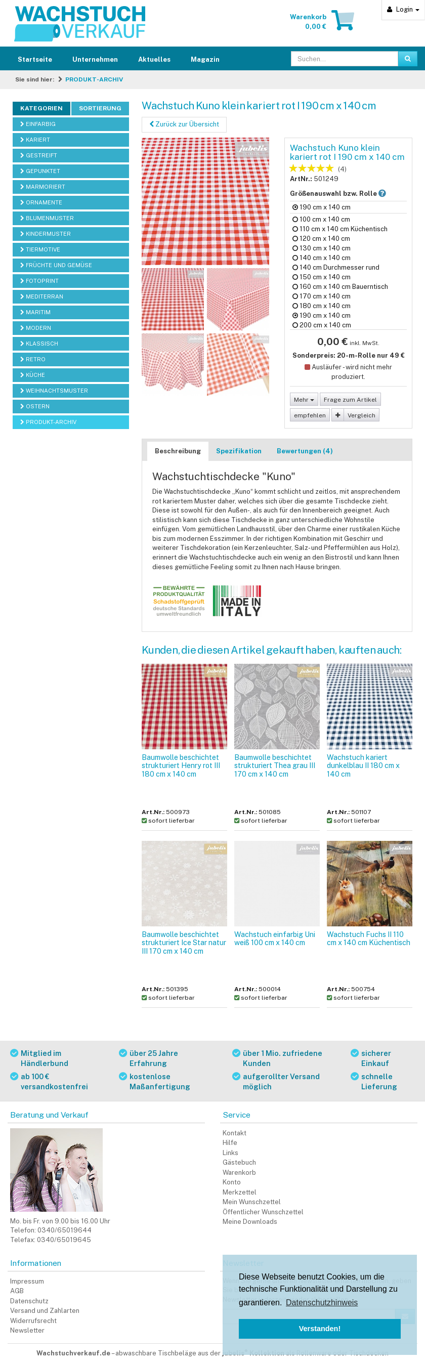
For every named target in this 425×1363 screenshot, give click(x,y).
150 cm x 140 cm (321, 277)
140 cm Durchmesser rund (335, 267)
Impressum (27, 1281)
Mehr (304, 399)
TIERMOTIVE (40, 249)
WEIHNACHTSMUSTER (54, 391)
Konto (232, 1182)
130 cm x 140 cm (321, 248)
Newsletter (27, 1330)
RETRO (33, 359)
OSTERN (35, 406)
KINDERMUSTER (45, 234)
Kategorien (41, 108)
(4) (342, 169)
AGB (17, 1291)
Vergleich (361, 415)
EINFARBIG (38, 124)
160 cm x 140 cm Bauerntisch (340, 286)
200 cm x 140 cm (321, 325)
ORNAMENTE (41, 202)
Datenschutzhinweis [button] (322, 1302)
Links (230, 1153)
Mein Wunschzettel (252, 1202)
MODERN (35, 328)
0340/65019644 (64, 1230)
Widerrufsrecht (33, 1321)
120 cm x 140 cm (321, 238)
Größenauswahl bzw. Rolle (346, 193)
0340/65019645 (64, 1240)
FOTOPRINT (39, 281)
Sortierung (100, 108)
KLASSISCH (39, 343)
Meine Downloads (250, 1221)
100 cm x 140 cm (321, 219)
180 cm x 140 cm (321, 306)
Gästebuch (239, 1162)
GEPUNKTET (40, 171)
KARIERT (35, 140)
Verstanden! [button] (320, 1329)
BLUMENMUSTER (47, 218)
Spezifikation (239, 451)
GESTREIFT (38, 155)
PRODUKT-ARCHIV (94, 79)
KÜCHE (32, 375)
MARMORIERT (42, 187)
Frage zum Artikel (350, 399)
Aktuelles (154, 59)
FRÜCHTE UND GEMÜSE (56, 265)
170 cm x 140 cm (321, 296)
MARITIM (35, 312)
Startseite (35, 59)
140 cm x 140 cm (321, 258)
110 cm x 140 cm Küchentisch (340, 229)
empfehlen (310, 415)
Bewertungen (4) (305, 451)
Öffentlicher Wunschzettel (263, 1212)
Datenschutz (29, 1301)
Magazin (205, 59)
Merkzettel (240, 1192)
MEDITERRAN (41, 296)
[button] (382, 193)
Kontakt (234, 1133)
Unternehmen (95, 59)
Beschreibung (178, 451)
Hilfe (230, 1142)
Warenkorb (239, 1172)
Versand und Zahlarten (44, 1310)
